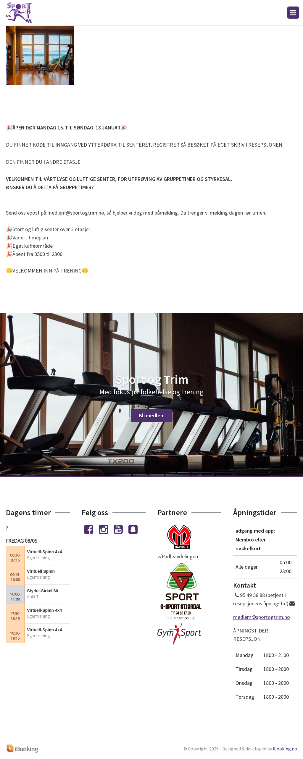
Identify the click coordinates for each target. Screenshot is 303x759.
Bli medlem (152, 415)
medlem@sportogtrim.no (261, 617)
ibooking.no (285, 749)
